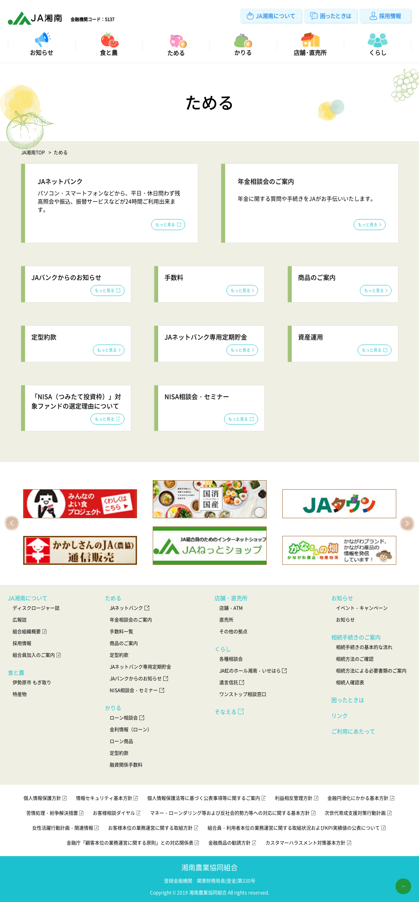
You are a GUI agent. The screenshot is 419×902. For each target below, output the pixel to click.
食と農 (16, 672)
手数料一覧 (121, 631)
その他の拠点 (233, 631)
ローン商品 (121, 741)
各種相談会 (231, 658)
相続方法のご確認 (355, 658)
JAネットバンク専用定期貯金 (140, 666)
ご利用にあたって (353, 731)
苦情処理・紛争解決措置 (55, 813)
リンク (339, 715)
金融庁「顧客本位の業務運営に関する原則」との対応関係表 (133, 842)
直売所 (226, 619)
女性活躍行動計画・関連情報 (66, 827)
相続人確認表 (350, 682)
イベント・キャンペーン (362, 608)
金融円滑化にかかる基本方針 (361, 798)
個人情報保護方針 (45, 798)
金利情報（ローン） (131, 729)
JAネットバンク (130, 608)
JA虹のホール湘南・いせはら (253, 670)
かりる (113, 707)
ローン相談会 (127, 717)
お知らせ (342, 598)
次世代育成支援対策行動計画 (359, 813)
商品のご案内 (124, 643)
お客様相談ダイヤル (117, 813)
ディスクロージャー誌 (36, 608)
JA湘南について (27, 598)
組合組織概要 (30, 631)
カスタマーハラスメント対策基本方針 (308, 842)
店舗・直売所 (231, 598)
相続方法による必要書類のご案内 (371, 670)
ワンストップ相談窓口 (242, 694)
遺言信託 (232, 682)
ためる (113, 598)
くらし (223, 649)
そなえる (230, 712)
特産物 (20, 694)
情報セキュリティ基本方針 (107, 798)
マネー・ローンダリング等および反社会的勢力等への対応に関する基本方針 (233, 813)
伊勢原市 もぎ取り (32, 682)
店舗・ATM (231, 608)
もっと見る (168, 224)
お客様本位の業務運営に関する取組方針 (154, 827)
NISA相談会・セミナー (137, 690)
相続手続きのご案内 (356, 637)
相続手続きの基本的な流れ (364, 647)
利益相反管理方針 (297, 798)
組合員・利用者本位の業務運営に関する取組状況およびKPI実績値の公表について (297, 827)
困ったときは (347, 700)
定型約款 (119, 655)
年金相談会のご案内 (131, 619)
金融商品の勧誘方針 (233, 842)
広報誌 (20, 619)
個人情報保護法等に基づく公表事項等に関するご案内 (207, 798)
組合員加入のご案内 (37, 655)
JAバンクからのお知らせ (139, 678)
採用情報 (22, 643)
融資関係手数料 (126, 764)
